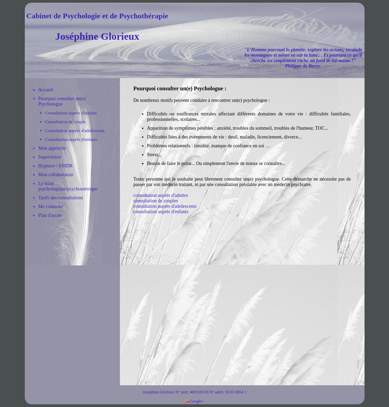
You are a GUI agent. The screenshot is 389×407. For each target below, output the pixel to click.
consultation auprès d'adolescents (165, 206)
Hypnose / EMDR (55, 165)
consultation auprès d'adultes (161, 195)
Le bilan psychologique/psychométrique (68, 186)
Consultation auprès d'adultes (71, 112)
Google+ (194, 401)
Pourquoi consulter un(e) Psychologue (62, 101)
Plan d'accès (49, 215)
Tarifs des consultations (60, 197)
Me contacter (50, 206)
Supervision (49, 157)
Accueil (45, 89)
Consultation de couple (65, 121)
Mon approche (52, 148)
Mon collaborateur (56, 174)
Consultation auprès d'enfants (71, 139)
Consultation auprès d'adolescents (75, 130)
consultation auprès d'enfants (161, 211)
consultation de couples (156, 200)
